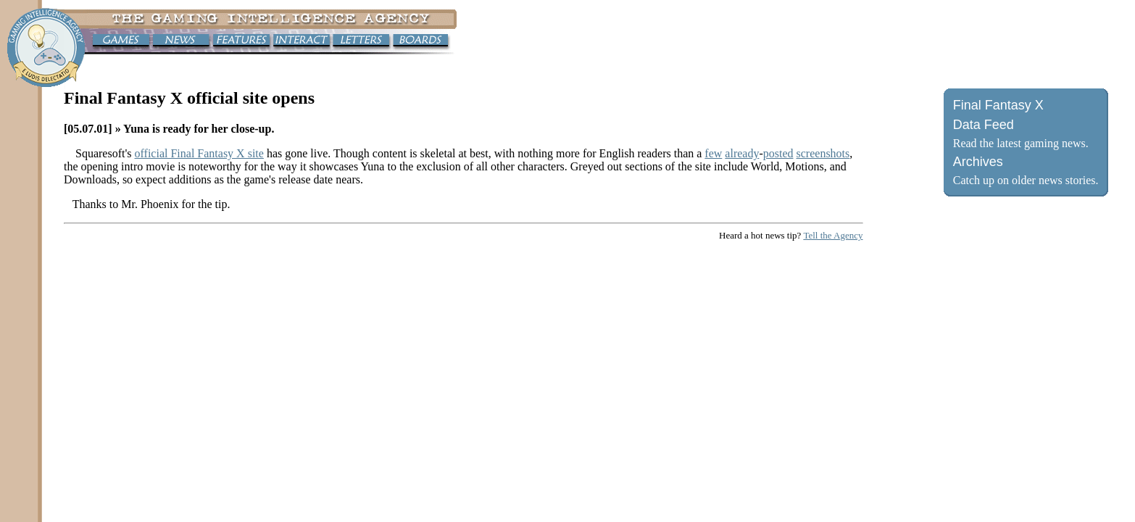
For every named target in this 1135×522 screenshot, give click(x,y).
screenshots (823, 153)
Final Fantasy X (998, 105)
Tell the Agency (832, 235)
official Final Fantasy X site (199, 153)
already (742, 153)
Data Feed (983, 124)
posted (778, 153)
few (713, 153)
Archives (978, 161)
